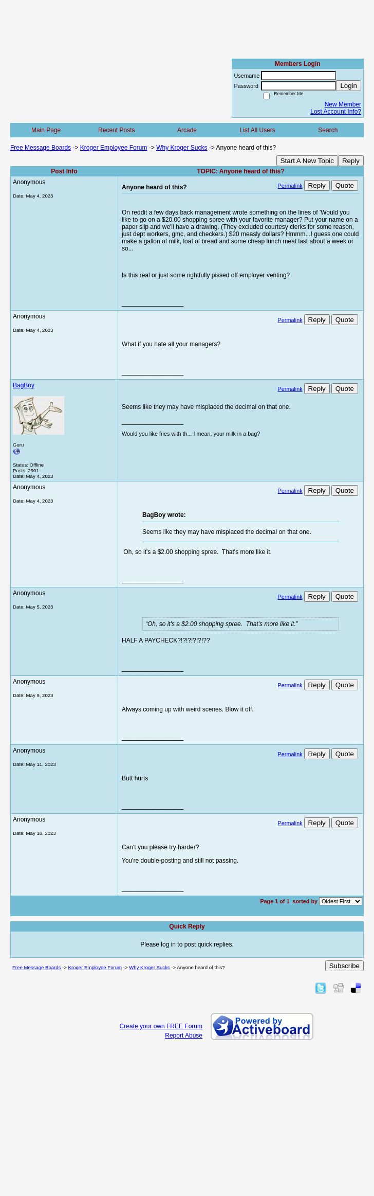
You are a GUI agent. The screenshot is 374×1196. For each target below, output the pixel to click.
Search (328, 130)
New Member (343, 104)
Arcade (187, 130)
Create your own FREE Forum (161, 1026)
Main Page (46, 130)
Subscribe (344, 966)
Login (348, 86)
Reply (351, 161)
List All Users (257, 130)
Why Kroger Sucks (181, 147)
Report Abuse (183, 1035)
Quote (344, 185)
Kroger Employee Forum (113, 147)
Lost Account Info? (335, 111)
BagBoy (23, 385)
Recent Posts (116, 130)
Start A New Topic (307, 161)
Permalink (290, 186)
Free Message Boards (40, 147)
